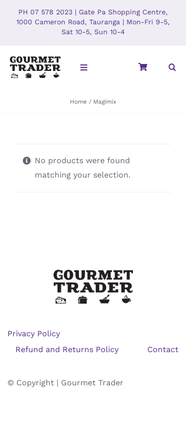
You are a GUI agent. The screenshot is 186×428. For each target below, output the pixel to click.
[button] (172, 67)
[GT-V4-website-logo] (35, 58)
